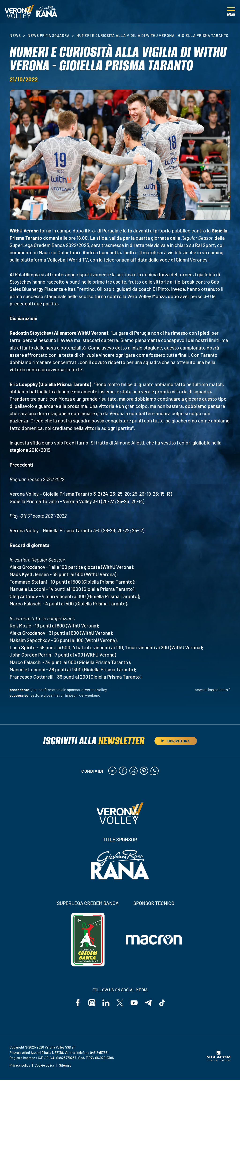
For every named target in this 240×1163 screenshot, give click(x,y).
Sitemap (65, 1065)
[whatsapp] (154, 771)
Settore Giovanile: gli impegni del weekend (65, 695)
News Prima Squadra (49, 35)
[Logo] (19, 12)
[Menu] (231, 11)
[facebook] (123, 771)
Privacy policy (20, 1065)
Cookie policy (45, 1065)
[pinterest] (144, 771)
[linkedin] (112, 771)
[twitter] (133, 771)
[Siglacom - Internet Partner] (218, 1060)
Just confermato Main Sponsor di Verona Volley (69, 689)
